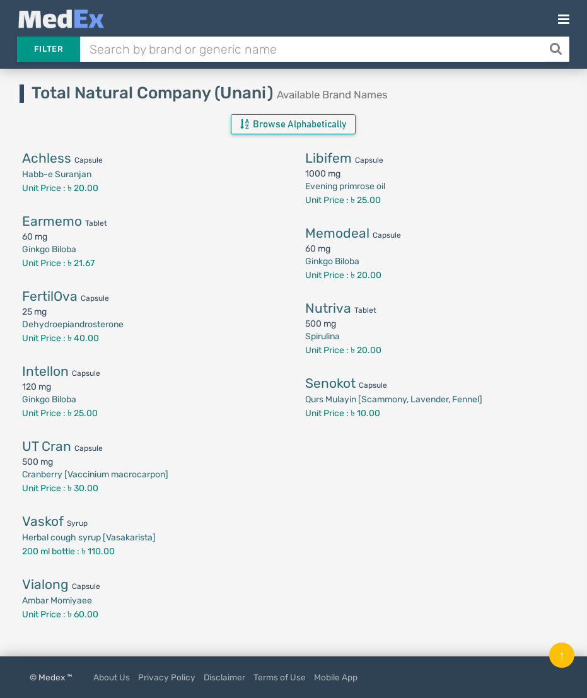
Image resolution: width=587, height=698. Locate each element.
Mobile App (335, 677)
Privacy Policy (166, 677)
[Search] (557, 49)
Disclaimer (224, 677)
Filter (48, 49)
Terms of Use (279, 677)
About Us (111, 677)
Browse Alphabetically (293, 124)
